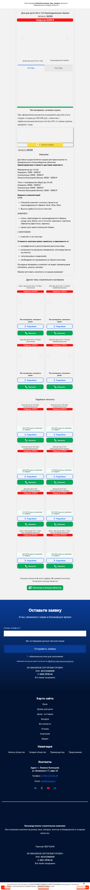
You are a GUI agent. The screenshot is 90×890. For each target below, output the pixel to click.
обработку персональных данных (60, 661)
